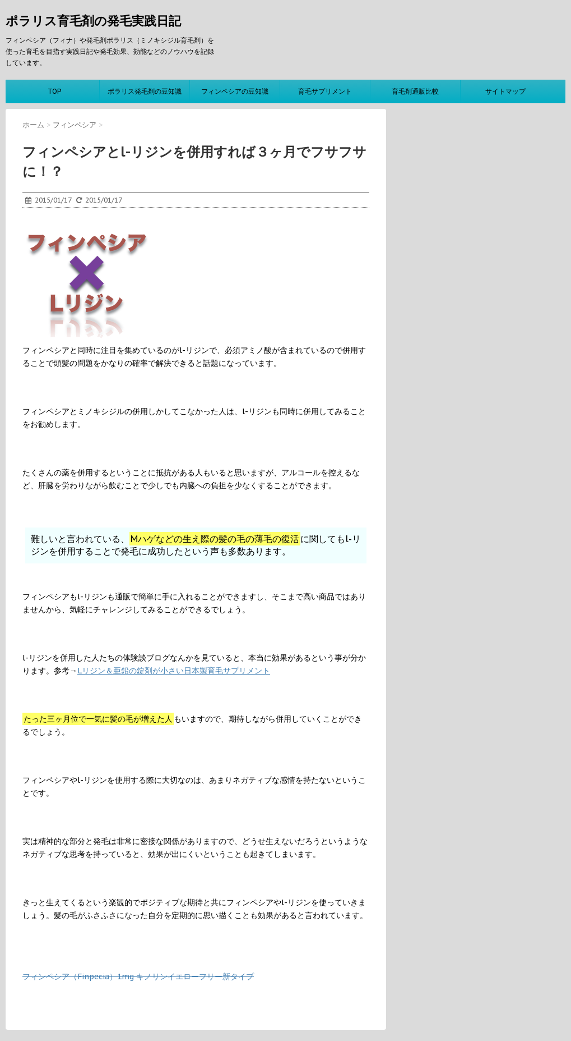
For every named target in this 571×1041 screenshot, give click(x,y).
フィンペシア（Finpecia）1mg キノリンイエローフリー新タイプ (138, 976)
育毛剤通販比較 (415, 91)
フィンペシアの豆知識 (234, 91)
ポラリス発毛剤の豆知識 (145, 91)
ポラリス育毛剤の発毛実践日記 (93, 21)
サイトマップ (505, 91)
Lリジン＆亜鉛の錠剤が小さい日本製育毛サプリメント (173, 671)
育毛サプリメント (325, 91)
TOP (54, 91)
